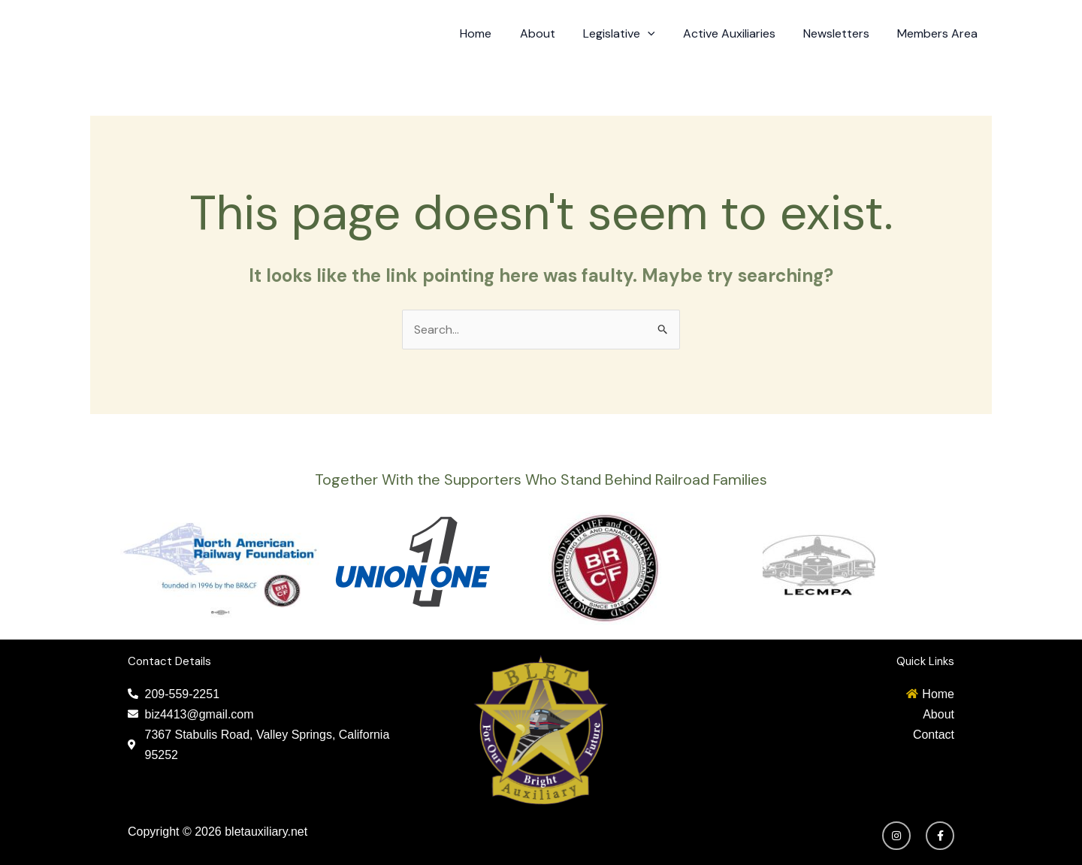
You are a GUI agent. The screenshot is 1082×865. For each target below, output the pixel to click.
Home (497, 33)
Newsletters (842, 33)
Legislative (633, 34)
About (555, 33)
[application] (661, 34)
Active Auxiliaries (739, 33)
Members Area (939, 33)
